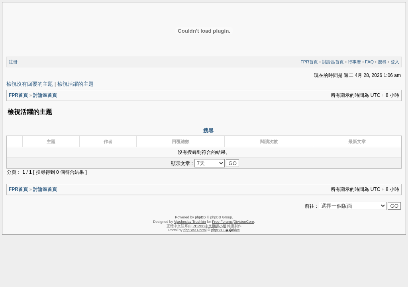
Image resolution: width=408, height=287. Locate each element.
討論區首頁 (333, 61)
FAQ (369, 61)
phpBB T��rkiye (225, 230)
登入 (394, 61)
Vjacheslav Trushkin (190, 222)
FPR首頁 (309, 61)
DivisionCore (243, 222)
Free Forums (222, 222)
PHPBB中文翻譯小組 (209, 226)
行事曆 (354, 61)
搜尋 (382, 61)
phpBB (200, 217)
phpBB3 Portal (194, 230)
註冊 (13, 61)
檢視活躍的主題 (75, 84)
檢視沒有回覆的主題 (29, 84)
